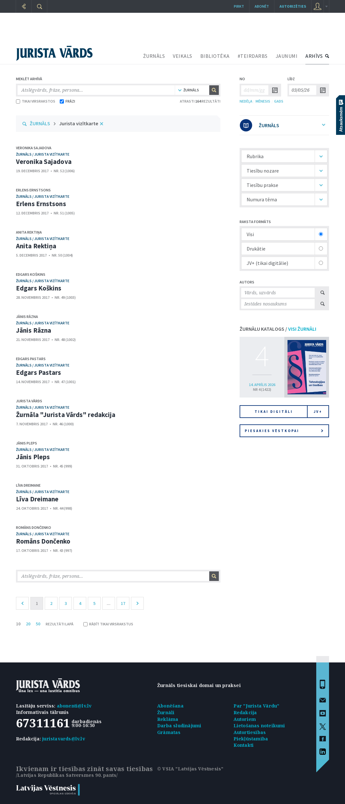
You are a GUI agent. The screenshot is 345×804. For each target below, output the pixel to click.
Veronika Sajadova (33, 147)
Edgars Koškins (30, 274)
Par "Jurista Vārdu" (257, 706)
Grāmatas (169, 732)
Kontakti (244, 745)
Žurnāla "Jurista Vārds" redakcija (65, 414)
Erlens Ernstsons (33, 190)
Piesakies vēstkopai (284, 431)
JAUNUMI (287, 56)
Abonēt (262, 6)
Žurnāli (165, 712)
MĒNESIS (263, 101)
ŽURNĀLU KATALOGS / (278, 329)
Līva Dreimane (28, 485)
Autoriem (245, 719)
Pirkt (239, 6)
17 (123, 603)
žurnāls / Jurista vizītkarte (42, 154)
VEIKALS (182, 56)
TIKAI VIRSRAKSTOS (35, 101)
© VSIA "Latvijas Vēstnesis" (190, 769)
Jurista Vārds (29, 400)
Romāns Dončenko (33, 527)
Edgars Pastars (31, 358)
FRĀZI (67, 101)
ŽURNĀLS (154, 56)
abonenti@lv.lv (74, 706)
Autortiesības (250, 732)
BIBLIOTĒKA (215, 56)
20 (28, 624)
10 (18, 624)
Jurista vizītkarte (78, 123)
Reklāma (167, 719)
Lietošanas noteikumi (259, 726)
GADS (278, 101)
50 (38, 624)
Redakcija (245, 712)
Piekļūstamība (251, 739)
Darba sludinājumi (179, 726)
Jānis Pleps (26, 443)
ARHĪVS (314, 56)
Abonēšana (170, 706)
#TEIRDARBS (253, 56)
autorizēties (293, 6)
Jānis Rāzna (27, 316)
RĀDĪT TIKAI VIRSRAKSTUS (108, 624)
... (109, 603)
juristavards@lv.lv (63, 739)
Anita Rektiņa (29, 232)
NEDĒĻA (246, 101)
